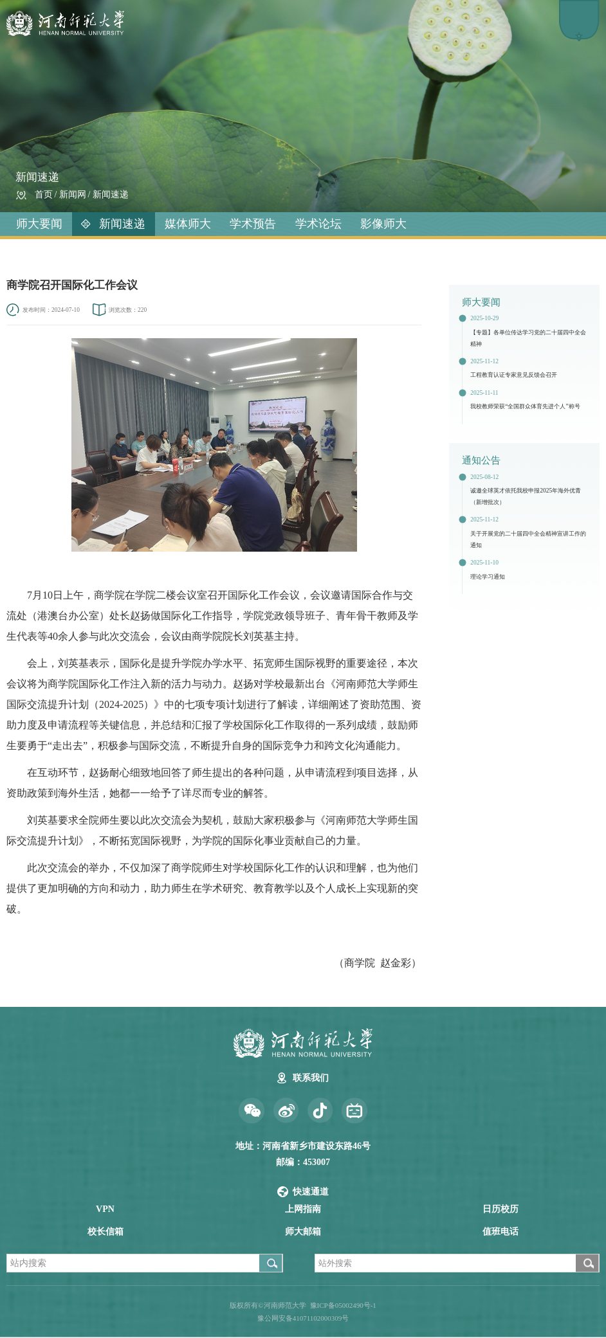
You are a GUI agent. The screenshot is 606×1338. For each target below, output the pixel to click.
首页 (44, 194)
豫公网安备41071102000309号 (303, 1318)
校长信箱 (105, 1231)
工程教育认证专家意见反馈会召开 (513, 375)
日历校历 (500, 1209)
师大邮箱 (303, 1231)
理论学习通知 (487, 577)
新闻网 (72, 194)
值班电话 (500, 1231)
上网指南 (303, 1209)
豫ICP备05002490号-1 (343, 1305)
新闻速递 (111, 194)
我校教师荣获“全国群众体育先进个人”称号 (525, 406)
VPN (105, 1209)
